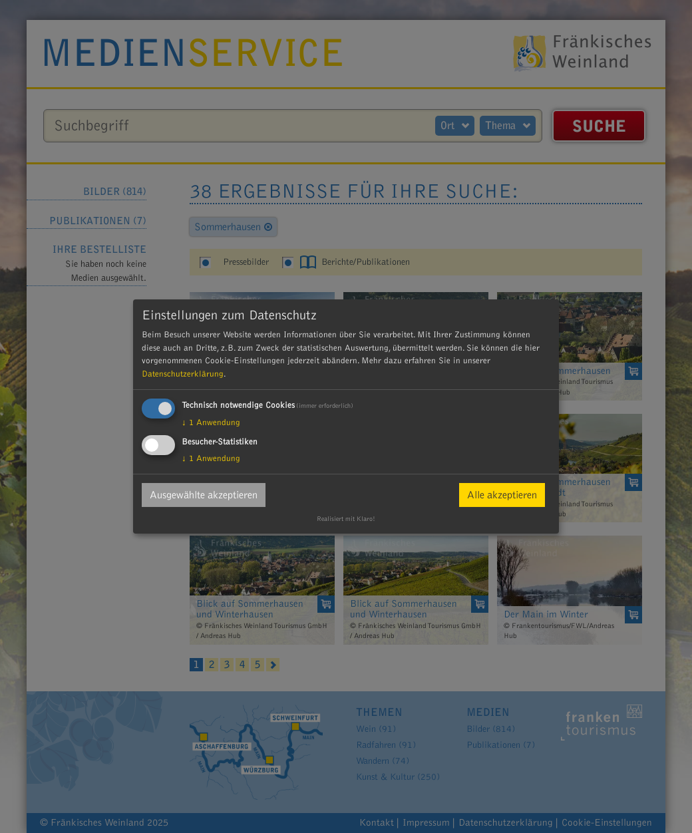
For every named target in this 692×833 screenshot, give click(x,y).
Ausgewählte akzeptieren (204, 495)
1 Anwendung (211, 422)
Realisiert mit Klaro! (346, 519)
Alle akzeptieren (502, 495)
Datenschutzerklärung (183, 374)
